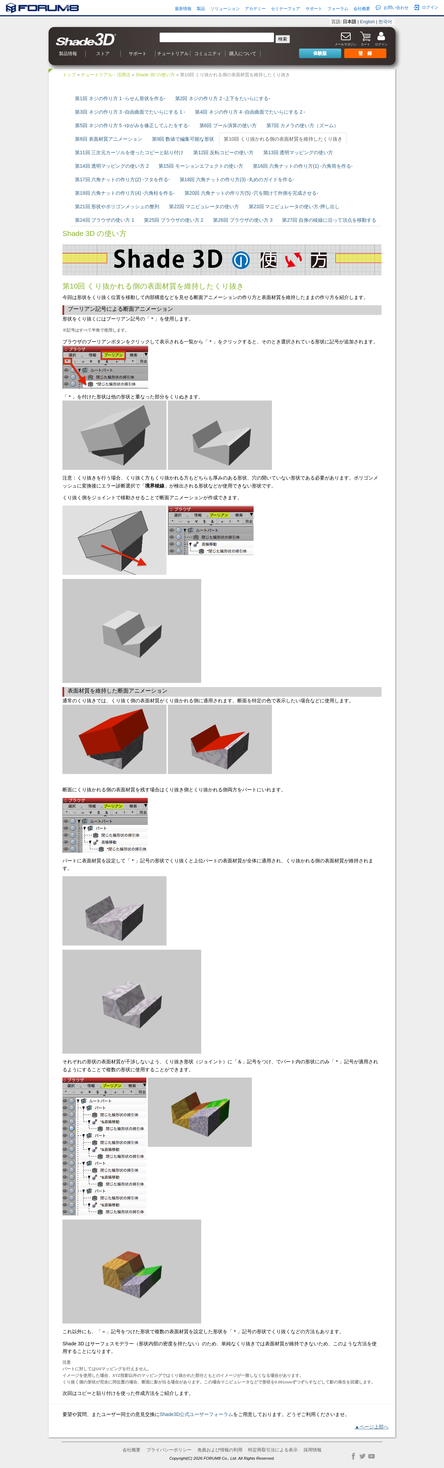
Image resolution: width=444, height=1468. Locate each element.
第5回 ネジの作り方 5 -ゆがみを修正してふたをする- (132, 125)
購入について (242, 53)
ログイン (426, 7)
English (367, 21)
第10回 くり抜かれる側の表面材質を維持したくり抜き (283, 139)
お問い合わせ (392, 7)
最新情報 (183, 8)
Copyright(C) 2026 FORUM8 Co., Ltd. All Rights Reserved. (222, 1458)
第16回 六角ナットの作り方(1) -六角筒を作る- (303, 166)
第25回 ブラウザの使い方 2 (173, 220)
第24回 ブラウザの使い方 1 (104, 220)
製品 (201, 8)
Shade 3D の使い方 (155, 74)
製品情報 (68, 53)
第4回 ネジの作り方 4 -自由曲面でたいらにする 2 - (250, 112)
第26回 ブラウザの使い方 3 (242, 220)
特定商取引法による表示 (273, 1449)
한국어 (385, 21)
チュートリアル (173, 53)
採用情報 (313, 1449)
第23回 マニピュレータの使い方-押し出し (294, 206)
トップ (69, 74)
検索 (282, 39)
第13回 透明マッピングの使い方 (298, 152)
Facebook (353, 1456)
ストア (103, 53)
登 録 (365, 53)
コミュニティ (207, 53)
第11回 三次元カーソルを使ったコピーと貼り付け (129, 152)
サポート (314, 8)
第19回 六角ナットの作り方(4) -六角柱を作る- (125, 193)
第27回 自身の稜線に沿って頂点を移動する (329, 220)
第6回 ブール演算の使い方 (228, 125)
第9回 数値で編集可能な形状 (183, 139)
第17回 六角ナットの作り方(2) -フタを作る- (122, 179)
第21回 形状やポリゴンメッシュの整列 (117, 206)
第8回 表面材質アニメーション (108, 139)
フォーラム (337, 8)
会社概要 (361, 8)
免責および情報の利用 (219, 1449)
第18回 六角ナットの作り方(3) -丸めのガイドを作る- (237, 179)
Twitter (362, 1456)
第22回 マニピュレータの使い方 (204, 206)
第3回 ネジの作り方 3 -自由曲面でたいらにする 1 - (130, 112)
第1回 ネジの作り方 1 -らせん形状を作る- (120, 98)
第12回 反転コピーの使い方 (223, 152)
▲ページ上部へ (371, 1427)
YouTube (371, 1456)
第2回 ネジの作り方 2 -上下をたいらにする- (223, 98)
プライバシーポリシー (168, 1449)
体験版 (320, 53)
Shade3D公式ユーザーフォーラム (196, 1414)
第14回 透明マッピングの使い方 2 (112, 166)
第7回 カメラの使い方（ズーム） (302, 125)
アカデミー (255, 8)
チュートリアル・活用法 (105, 74)
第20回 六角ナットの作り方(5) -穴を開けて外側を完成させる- (251, 193)
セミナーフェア (285, 8)
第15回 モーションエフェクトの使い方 (201, 166)
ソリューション (225, 8)
